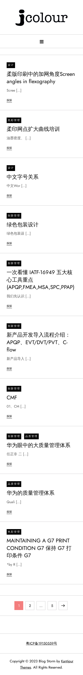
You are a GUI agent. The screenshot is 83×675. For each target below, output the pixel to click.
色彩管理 (14, 120)
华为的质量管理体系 (30, 493)
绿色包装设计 (23, 224)
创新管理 (14, 216)
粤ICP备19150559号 (41, 643)
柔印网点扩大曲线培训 (33, 129)
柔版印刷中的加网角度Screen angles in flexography (41, 77)
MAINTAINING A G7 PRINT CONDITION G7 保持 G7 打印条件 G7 (39, 548)
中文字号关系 (23, 177)
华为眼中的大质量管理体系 (38, 445)
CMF (12, 397)
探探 (9, 100)
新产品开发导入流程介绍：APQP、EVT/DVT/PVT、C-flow (38, 342)
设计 (11, 65)
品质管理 (31, 436)
